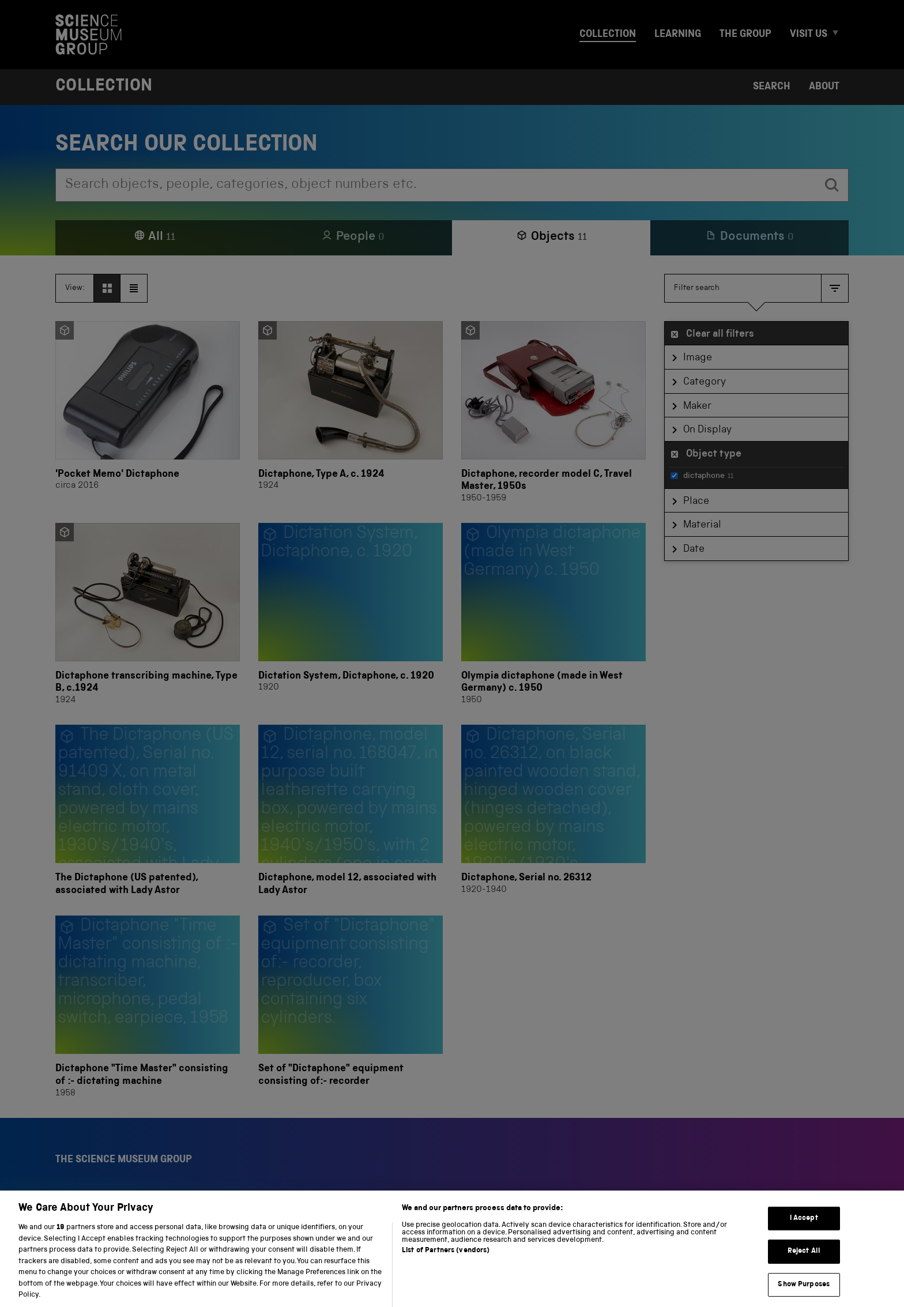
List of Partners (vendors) (445, 1261)
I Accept (804, 1229)
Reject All (804, 1262)
